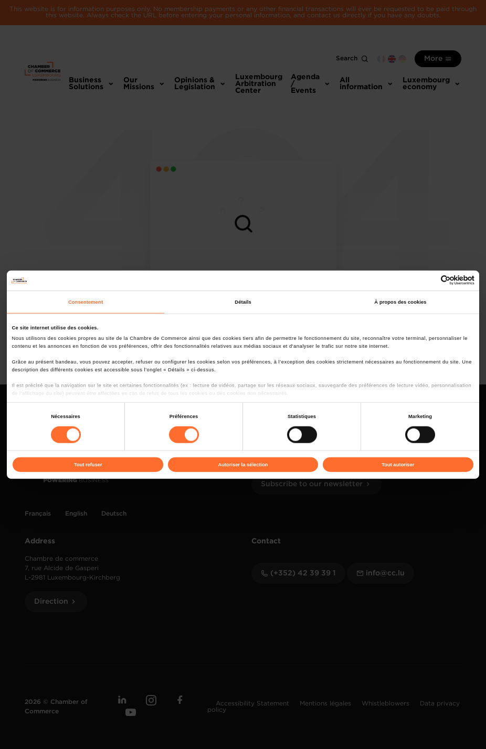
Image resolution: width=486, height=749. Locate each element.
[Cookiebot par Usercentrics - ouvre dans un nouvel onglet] (428, 280)
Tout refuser (88, 464)
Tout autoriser (398, 464)
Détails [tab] (243, 302)
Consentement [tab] (85, 302)
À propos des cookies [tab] (400, 302)
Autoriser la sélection (243, 464)
